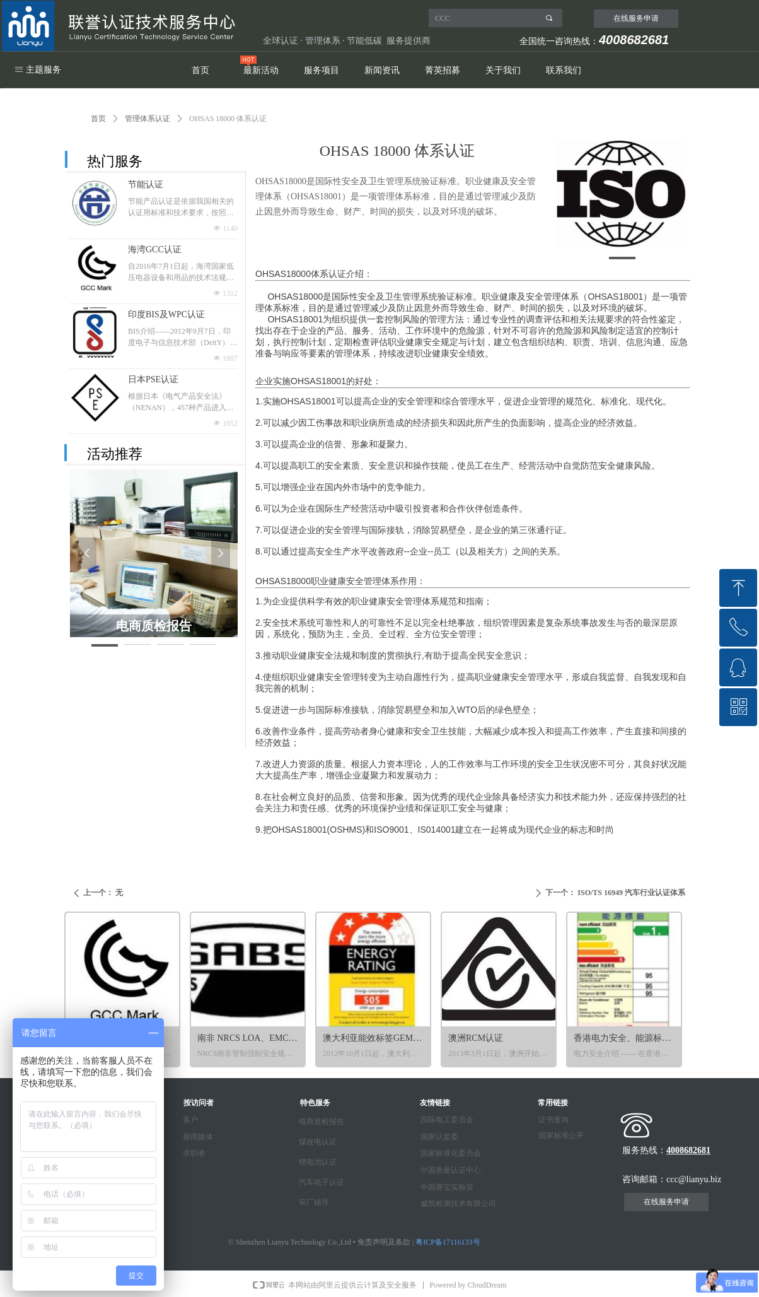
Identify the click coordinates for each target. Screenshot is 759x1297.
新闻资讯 (382, 70)
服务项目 (321, 70)
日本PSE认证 (153, 379)
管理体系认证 (147, 118)
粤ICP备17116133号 (447, 1242)
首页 (200, 70)
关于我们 (503, 70)
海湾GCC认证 (155, 249)
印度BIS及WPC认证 (166, 314)
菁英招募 (442, 70)
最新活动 (261, 70)
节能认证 (145, 184)
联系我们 (563, 70)
